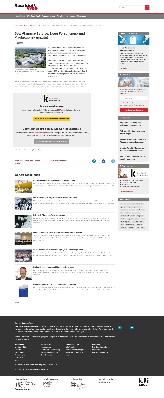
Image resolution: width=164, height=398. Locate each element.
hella (142, 227)
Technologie (19, 352)
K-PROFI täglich (76, 386)
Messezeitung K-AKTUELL (79, 388)
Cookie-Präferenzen (49, 365)
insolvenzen (136, 213)
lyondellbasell (125, 216)
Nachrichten (20, 16)
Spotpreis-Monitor (20, 388)
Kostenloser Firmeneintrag (50, 350)
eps (143, 219)
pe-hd (133, 216)
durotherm (128, 213)
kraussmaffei (130, 224)
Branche (18, 350)
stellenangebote (125, 222)
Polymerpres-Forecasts (22, 390)
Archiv (17, 360)
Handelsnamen (46, 355)
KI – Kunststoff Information (24, 382)
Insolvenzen (19, 358)
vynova (137, 219)
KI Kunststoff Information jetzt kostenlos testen (52, 141)
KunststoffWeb (48, 382)
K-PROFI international (78, 384)
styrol (138, 210)
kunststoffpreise (138, 204)
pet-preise (140, 216)
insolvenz (128, 204)
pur (143, 210)
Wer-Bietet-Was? (33, 16)
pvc (122, 204)
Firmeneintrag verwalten (49, 352)
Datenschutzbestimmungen (135, 103)
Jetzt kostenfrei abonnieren (134, 110)
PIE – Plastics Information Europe (25, 384)
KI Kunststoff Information (40, 133)
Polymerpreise (20, 355)
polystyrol (139, 224)
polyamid (130, 219)
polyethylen (124, 210)
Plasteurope (47, 386)
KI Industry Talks (104, 382)
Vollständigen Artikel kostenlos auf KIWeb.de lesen (52, 119)
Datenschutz (29, 365)
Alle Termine (70, 347)
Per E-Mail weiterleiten (58, 161)
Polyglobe (60, 16)
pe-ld (122, 224)
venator (123, 219)
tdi (121, 213)
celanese (123, 227)
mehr (17, 302)
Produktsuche (45, 347)
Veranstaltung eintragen (75, 350)
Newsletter (96, 344)
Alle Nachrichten (21, 347)
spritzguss (124, 207)
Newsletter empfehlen (100, 352)
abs (138, 227)
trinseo (132, 210)
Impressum (19, 365)
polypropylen (133, 207)
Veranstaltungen (48, 16)
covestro (135, 222)
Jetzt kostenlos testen (127, 191)
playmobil (131, 227)
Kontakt (38, 365)
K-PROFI (73, 382)
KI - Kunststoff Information (77, 16)
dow (141, 222)
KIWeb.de (61, 110)
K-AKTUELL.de (47, 384)
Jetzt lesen (124, 68)
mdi (140, 207)
